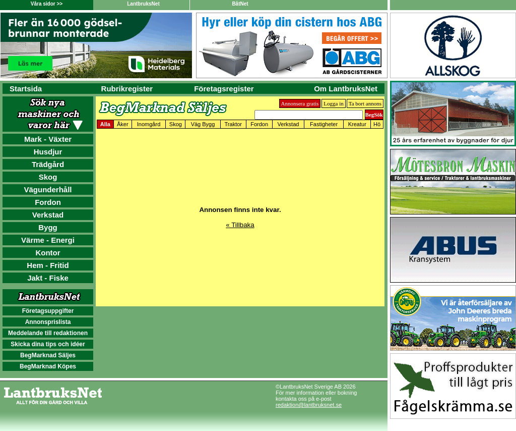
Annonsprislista (48, 322)
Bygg (47, 227)
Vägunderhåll (48, 189)
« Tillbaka (240, 225)
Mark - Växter (48, 139)
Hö (376, 124)
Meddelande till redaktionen (48, 333)
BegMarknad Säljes (48, 355)
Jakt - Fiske (48, 278)
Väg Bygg (203, 124)
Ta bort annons (365, 103)
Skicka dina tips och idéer (48, 344)
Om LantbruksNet (345, 88)
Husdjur (48, 151)
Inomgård (148, 124)
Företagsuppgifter (48, 310)
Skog (48, 177)
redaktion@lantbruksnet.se (309, 405)
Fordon (48, 202)
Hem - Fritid (48, 265)
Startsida (26, 88)
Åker (122, 124)
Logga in (333, 103)
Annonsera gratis (300, 103)
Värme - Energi (48, 240)
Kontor (47, 252)
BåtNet (240, 4)
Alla (105, 124)
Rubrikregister (127, 88)
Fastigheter (324, 124)
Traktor (233, 124)
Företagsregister (223, 88)
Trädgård (48, 164)
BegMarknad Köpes (48, 366)
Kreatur (357, 124)
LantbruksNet (143, 4)
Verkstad (48, 214)
